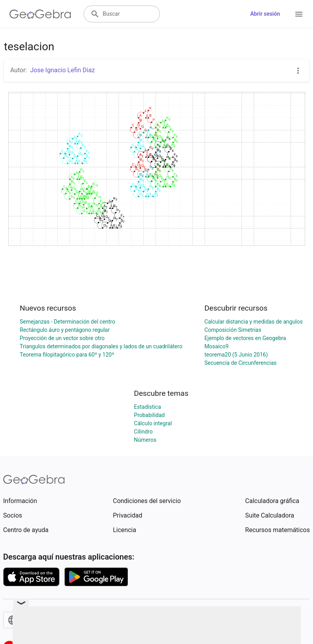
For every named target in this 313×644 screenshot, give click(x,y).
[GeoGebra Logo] (40, 14)
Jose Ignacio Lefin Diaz (62, 70)
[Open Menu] (299, 14)
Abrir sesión (265, 14)
